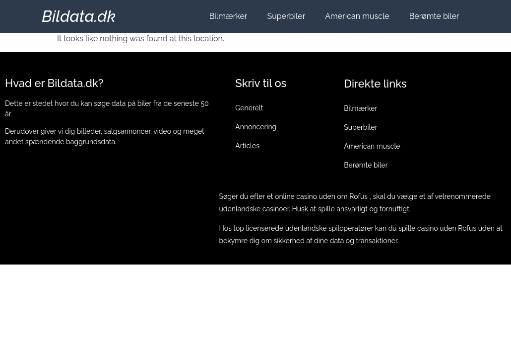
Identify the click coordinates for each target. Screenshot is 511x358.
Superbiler (286, 16)
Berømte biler (434, 16)
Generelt (249, 108)
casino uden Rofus (446, 228)
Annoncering (255, 127)
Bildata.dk (79, 16)
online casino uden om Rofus (321, 196)
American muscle (357, 16)
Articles (247, 146)
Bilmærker (228, 16)
